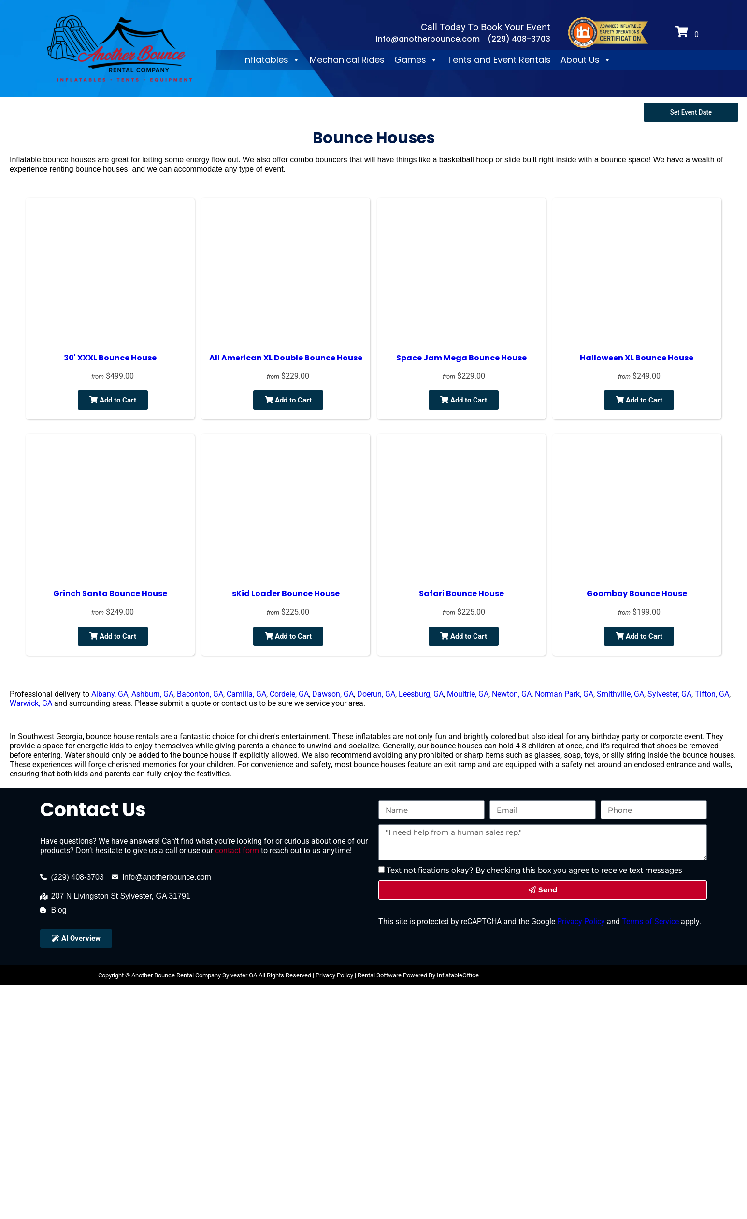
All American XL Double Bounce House (285, 357)
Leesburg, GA (421, 694)
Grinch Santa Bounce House (110, 593)
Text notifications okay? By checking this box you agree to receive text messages (534, 870)
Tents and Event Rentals (499, 60)
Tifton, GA (712, 694)
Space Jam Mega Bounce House (461, 357)
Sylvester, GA (669, 694)
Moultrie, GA (467, 694)
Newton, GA (512, 694)
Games (416, 60)
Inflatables (271, 60)
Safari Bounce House (461, 593)
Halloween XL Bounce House (636, 357)
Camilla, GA (246, 694)
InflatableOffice (458, 975)
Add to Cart (112, 400)
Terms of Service (649, 921)
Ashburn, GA (152, 694)
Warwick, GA (31, 703)
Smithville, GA (620, 694)
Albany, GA (109, 694)
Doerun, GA (376, 694)
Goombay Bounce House (637, 593)
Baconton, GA (200, 694)
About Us (585, 60)
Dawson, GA (333, 694)
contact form (237, 850)
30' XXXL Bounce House (110, 357)
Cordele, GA (289, 694)
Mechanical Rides (347, 60)
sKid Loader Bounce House (286, 593)
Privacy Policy (580, 921)
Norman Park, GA (564, 694)
